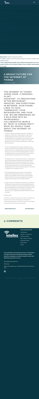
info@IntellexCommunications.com (11, 261)
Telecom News (23, 242)
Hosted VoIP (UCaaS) (24, 240)
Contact (22, 244)
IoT (9, 82)
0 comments (12, 82)
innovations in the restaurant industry (19, 101)
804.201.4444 (6, 263)
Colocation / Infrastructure (26, 234)
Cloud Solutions (23, 232)
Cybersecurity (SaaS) (24, 236)
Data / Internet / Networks (26, 238)
